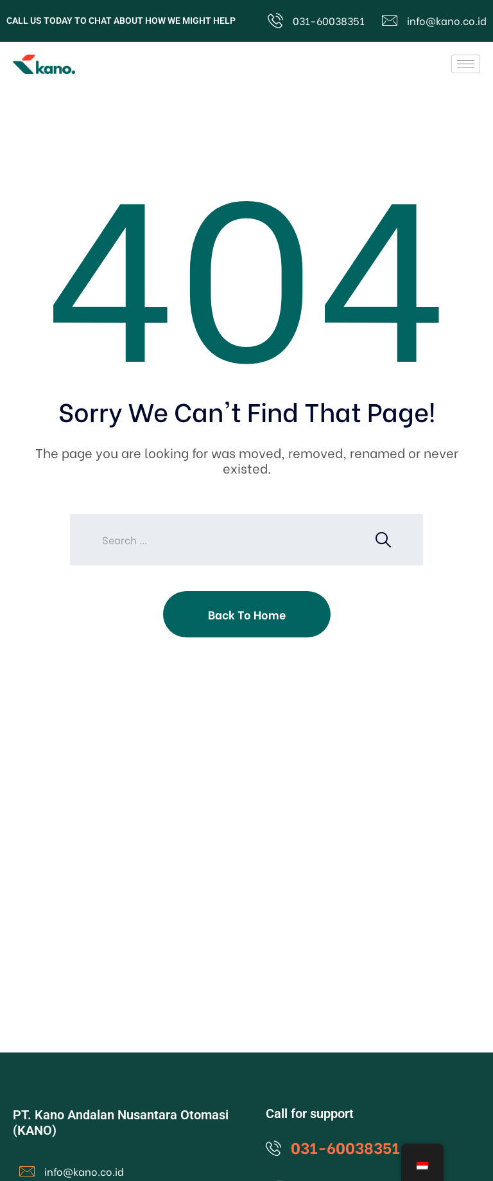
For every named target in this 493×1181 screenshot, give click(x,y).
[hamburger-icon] (465, 64)
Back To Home (247, 614)
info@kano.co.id (447, 20)
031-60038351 (329, 20)
